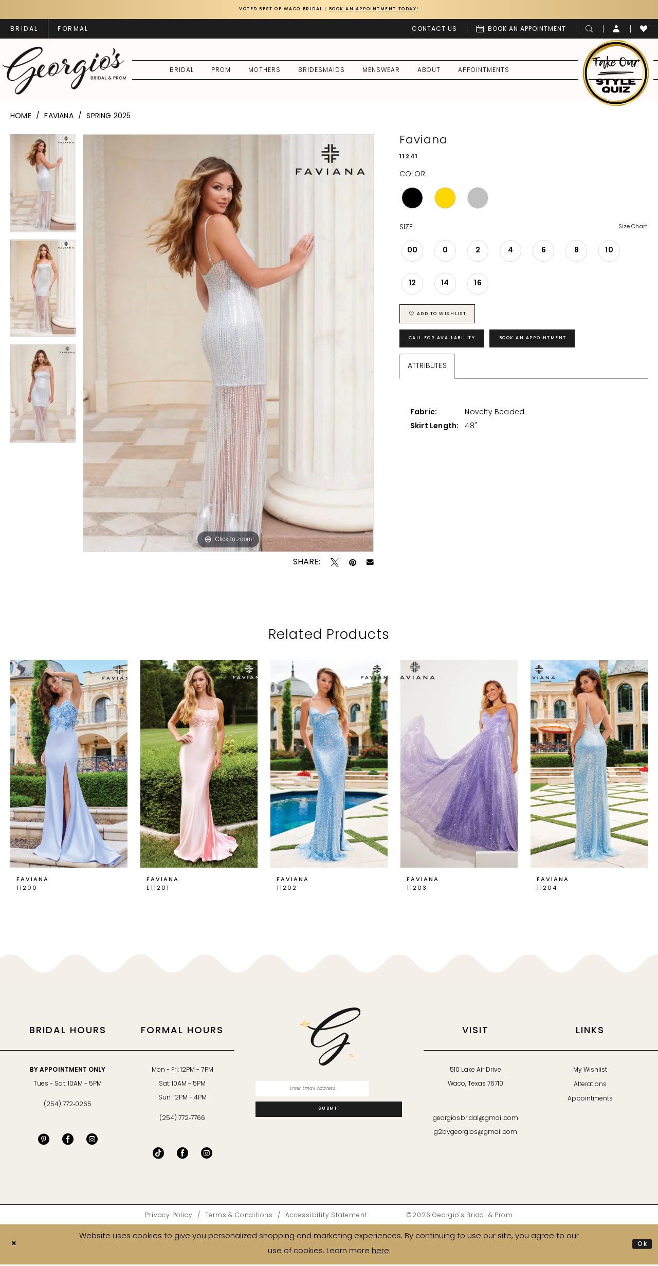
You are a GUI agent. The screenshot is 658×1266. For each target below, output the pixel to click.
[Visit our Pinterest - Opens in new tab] (43, 1141)
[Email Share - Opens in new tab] (370, 564)
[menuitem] (24, 31)
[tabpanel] (43, 189)
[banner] (64, 72)
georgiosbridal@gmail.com (475, 1120)
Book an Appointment (574, 353)
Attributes (427, 383)
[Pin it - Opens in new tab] (352, 564)
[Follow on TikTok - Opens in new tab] (158, 1155)
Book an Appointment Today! (389, 10)
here (380, 1253)
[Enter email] (328, 1093)
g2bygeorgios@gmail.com (476, 1134)
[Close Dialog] (16, 1246)
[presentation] (68, 766)
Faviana (58, 118)
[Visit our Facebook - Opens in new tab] (68, 1141)
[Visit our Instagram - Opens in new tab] (92, 1141)
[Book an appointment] (521, 31)
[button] (616, 31)
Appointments (590, 1101)
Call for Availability (455, 353)
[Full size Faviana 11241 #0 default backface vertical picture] (228, 345)
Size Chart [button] (628, 230)
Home (20, 118)
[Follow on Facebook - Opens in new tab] (182, 1155)
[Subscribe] (328, 1119)
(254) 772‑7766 (182, 1120)
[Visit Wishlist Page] (643, 31)
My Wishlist (590, 1072)
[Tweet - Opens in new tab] (335, 564)
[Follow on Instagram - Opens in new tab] (206, 1155)
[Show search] (589, 31)
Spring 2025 (108, 118)
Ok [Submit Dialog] (640, 1246)
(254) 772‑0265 (68, 1107)
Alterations (590, 1087)
